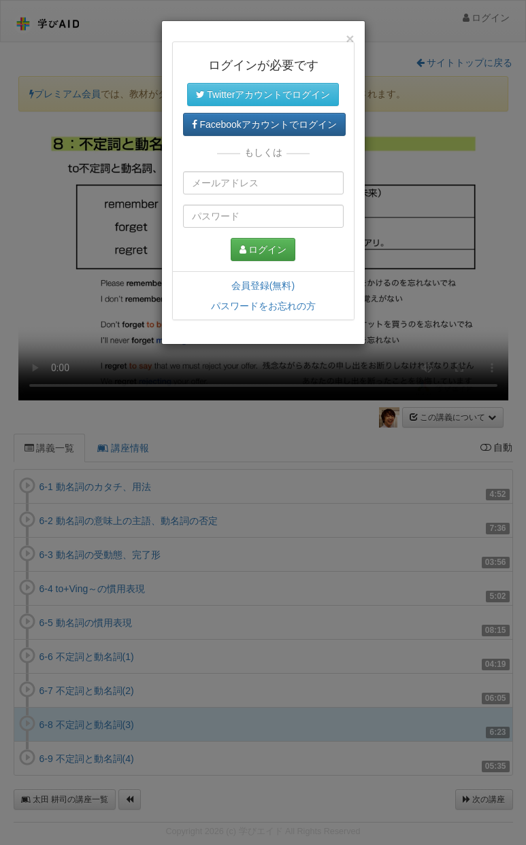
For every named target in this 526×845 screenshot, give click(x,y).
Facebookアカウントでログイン (264, 124)
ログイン (263, 249)
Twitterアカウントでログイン (263, 94)
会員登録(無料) (263, 285)
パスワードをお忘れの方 (263, 305)
